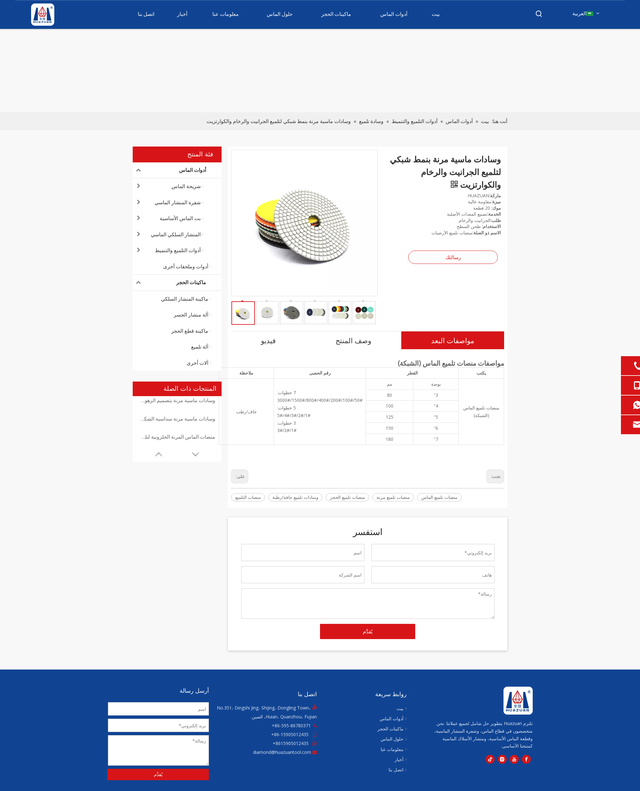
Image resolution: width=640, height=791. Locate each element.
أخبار (399, 759)
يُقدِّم (367, 631)
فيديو (268, 340)
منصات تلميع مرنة (393, 497)
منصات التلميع (248, 497)
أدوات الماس (169, 170)
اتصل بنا (396, 770)
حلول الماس (392, 739)
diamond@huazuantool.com (282, 752)
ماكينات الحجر (169, 283)
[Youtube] (514, 759)
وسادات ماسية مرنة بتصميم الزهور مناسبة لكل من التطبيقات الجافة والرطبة (177, 400)
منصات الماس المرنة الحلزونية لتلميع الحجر (177, 436)
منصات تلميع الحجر (347, 497)
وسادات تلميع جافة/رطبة (295, 497)
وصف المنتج (353, 340)
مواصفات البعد (452, 340)
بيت (400, 708)
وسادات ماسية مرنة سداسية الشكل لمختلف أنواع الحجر (177, 418)
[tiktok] (490, 759)
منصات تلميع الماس (439, 497)
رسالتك (453, 257)
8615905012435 (292, 743)
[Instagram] (502, 759)
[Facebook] (526, 759)
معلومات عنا (392, 749)
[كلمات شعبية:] (539, 14)
